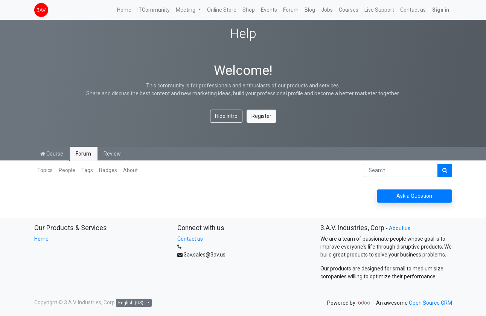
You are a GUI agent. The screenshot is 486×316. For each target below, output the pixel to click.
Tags (87, 170)
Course (51, 154)
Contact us (190, 239)
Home (41, 239)
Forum (83, 154)
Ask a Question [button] (414, 196)
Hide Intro (226, 116)
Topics (45, 170)
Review (112, 154)
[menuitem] (124, 10)
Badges (108, 170)
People (67, 170)
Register (261, 116)
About (130, 170)
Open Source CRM (430, 303)
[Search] (444, 170)
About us (399, 228)
